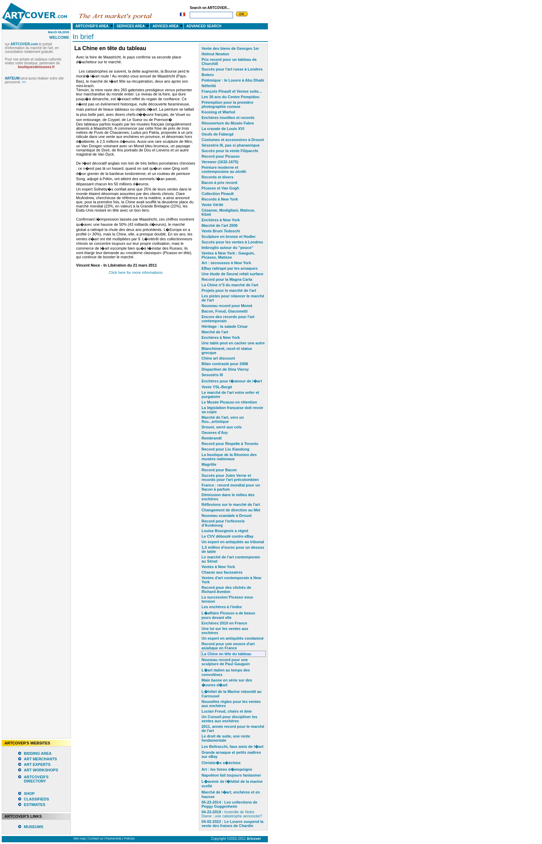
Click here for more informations (136, 272)
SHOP (29, 793)
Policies (129, 838)
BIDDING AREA (38, 753)
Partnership (113, 838)
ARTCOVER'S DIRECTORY (36, 779)
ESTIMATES (34, 805)
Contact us (95, 838)
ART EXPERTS (37, 764)
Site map (79, 838)
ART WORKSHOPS (41, 770)
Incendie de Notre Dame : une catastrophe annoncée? (232, 814)
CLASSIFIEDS (36, 799)
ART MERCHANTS (40, 759)
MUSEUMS (33, 827)
